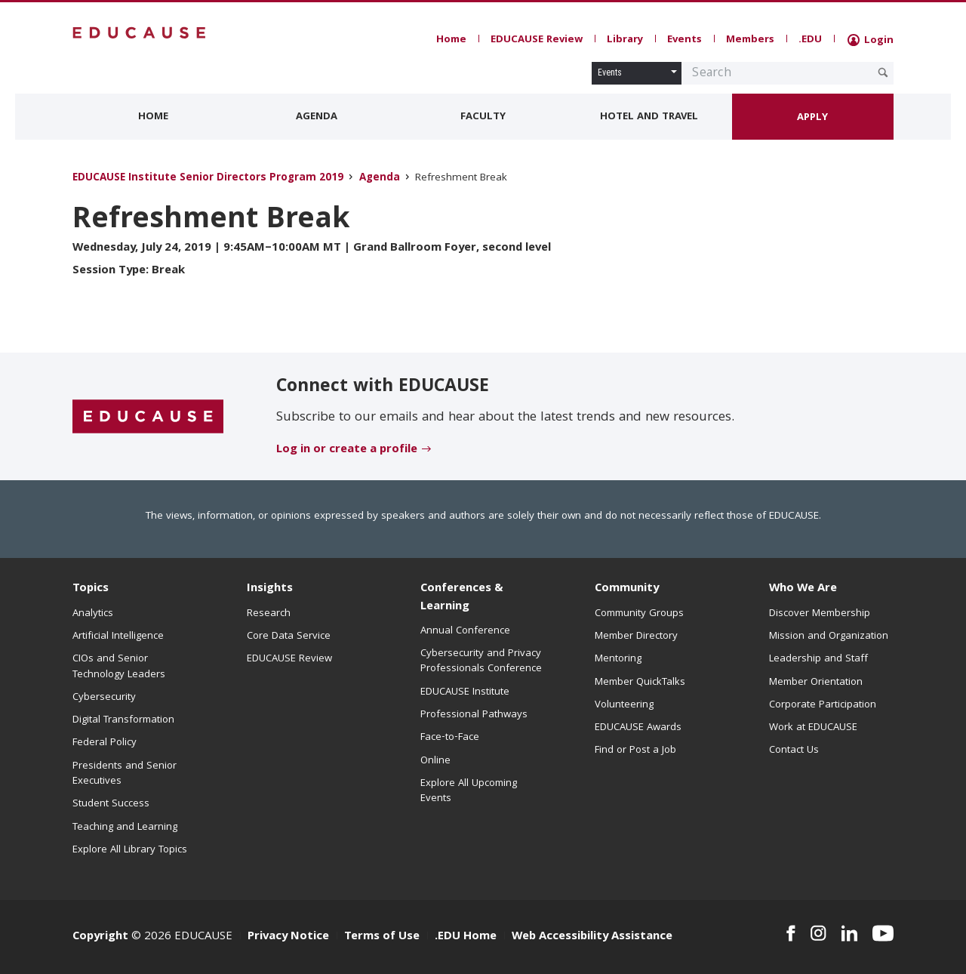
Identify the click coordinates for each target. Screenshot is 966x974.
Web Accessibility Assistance (592, 937)
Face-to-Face (449, 737)
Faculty (483, 117)
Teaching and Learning (124, 827)
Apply (812, 117)
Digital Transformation (123, 720)
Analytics (92, 614)
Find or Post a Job (635, 750)
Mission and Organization (828, 636)
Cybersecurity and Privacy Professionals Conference (481, 661)
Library (625, 40)
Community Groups (639, 614)
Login (871, 40)
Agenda (316, 117)
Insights (270, 589)
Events (684, 40)
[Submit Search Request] (883, 72)
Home (451, 40)
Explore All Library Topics (129, 850)
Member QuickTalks (640, 682)
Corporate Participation (822, 705)
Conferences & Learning (461, 597)
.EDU (810, 40)
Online (435, 761)
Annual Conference (465, 631)
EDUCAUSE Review (537, 40)
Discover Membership (819, 614)
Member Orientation (816, 682)
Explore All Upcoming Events (468, 791)
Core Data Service (289, 636)
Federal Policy (104, 743)
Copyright (100, 937)
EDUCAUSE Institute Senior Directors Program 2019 (207, 178)
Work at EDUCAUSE (813, 728)
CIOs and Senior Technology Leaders (118, 667)
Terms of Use (382, 937)
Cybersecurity (104, 697)
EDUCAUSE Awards (638, 728)
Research (269, 614)
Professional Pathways (474, 715)
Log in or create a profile (346, 450)
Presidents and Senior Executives (124, 774)
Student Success (110, 804)
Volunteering (624, 705)
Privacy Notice (288, 937)
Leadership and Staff (818, 659)
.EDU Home (466, 937)
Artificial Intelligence (118, 636)
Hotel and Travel (649, 117)
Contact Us (794, 750)
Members (750, 40)
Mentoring (618, 659)
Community (627, 589)
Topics (90, 589)
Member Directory (636, 636)
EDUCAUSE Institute (464, 692)
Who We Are (803, 589)
